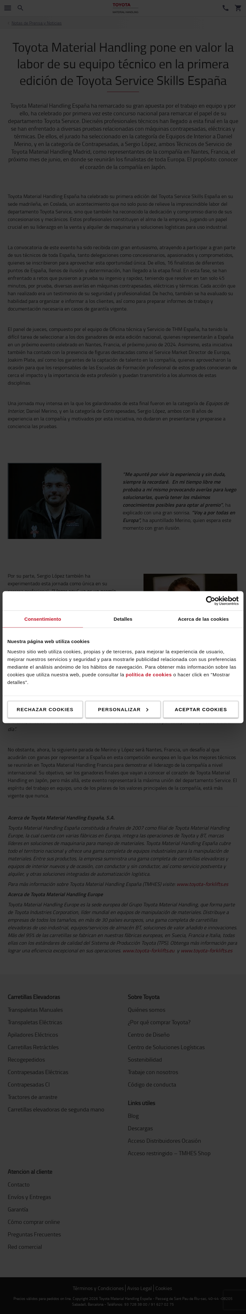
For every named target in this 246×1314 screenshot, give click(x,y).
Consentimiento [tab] (42, 618)
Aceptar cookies (201, 709)
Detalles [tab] (123, 618)
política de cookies (149, 674)
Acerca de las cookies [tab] (203, 618)
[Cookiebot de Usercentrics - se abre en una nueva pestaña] (211, 600)
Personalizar (123, 709)
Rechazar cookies (45, 709)
